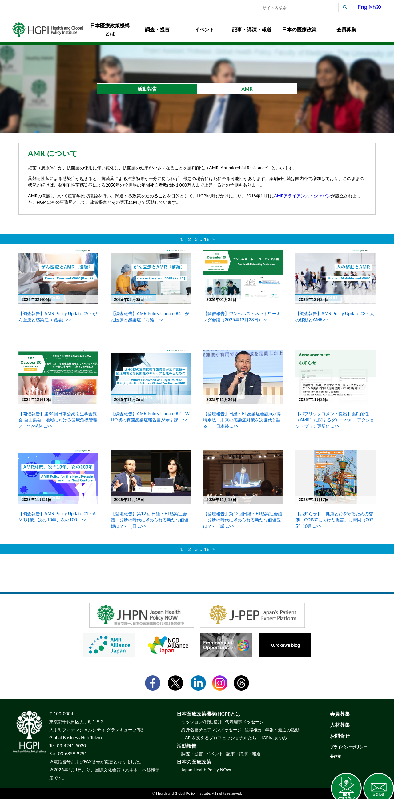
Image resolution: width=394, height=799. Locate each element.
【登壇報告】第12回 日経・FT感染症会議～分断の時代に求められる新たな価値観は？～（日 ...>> (149, 519)
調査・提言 (157, 29)
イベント (204, 29)
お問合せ (340, 736)
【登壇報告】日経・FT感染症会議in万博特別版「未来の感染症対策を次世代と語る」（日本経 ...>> (242, 419)
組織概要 (253, 729)
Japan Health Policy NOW (206, 769)
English (369, 6)
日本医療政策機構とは (110, 29)
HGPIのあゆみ (273, 737)
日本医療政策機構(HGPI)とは (208, 714)
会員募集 (346, 29)
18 (207, 239)
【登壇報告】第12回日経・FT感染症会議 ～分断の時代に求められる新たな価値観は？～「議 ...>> (242, 519)
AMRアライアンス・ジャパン (302, 195)
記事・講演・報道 (251, 29)
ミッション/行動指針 (201, 721)
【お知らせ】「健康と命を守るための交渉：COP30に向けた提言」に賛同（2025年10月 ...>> (334, 519)
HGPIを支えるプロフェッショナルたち (218, 737)
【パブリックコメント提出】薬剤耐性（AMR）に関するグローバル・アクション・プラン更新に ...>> (335, 419)
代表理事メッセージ (244, 721)
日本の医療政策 (299, 29)
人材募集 (340, 725)
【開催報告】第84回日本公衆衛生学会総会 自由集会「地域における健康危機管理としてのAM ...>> (57, 419)
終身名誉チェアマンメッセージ (211, 729)
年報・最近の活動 (282, 729)
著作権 (335, 756)
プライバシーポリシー (348, 747)
